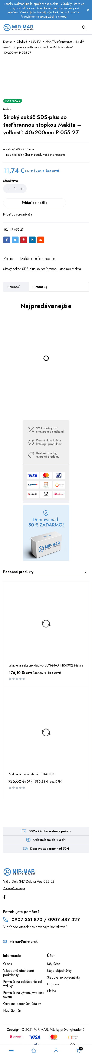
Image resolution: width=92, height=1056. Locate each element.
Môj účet (53, 949)
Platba (51, 976)
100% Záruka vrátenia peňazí (50, 817)
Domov (7, 41)
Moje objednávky (59, 956)
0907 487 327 (64, 905)
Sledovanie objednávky (63, 963)
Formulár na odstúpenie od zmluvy (22, 969)
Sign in (56, 1050)
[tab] (8, 244)
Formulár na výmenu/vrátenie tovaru (24, 980)
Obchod (22, 41)
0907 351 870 (27, 905)
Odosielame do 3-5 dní (49, 826)
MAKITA (36, 41)
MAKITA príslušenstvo (59, 41)
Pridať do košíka (59, 188)
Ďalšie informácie (37, 244)
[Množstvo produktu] (15, 188)
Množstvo (10, 181)
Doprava (53, 970)
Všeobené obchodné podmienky (18, 958)
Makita (7, 109)
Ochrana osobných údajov (22, 989)
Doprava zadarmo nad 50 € (49, 834)
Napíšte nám (12, 996)
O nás (7, 949)
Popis (8, 244)
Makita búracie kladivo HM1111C (32, 760)
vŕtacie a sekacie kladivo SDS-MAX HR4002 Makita (46, 651)
